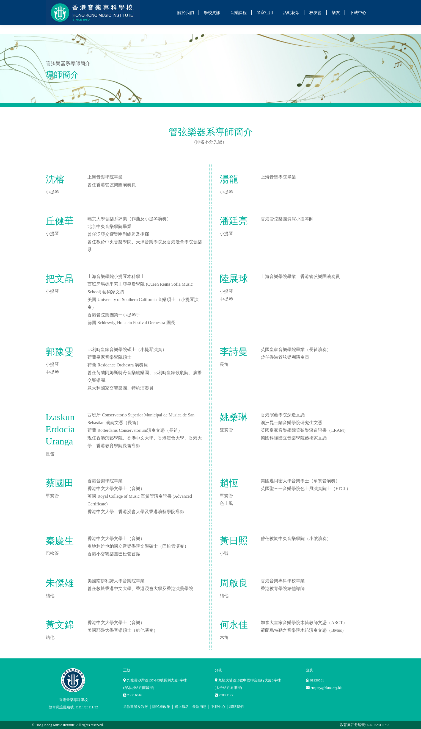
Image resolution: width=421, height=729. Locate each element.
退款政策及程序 (135, 707)
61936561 (317, 680)
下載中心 (218, 707)
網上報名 (182, 707)
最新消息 (199, 707)
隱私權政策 (161, 707)
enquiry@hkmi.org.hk (326, 688)
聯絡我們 (236, 707)
